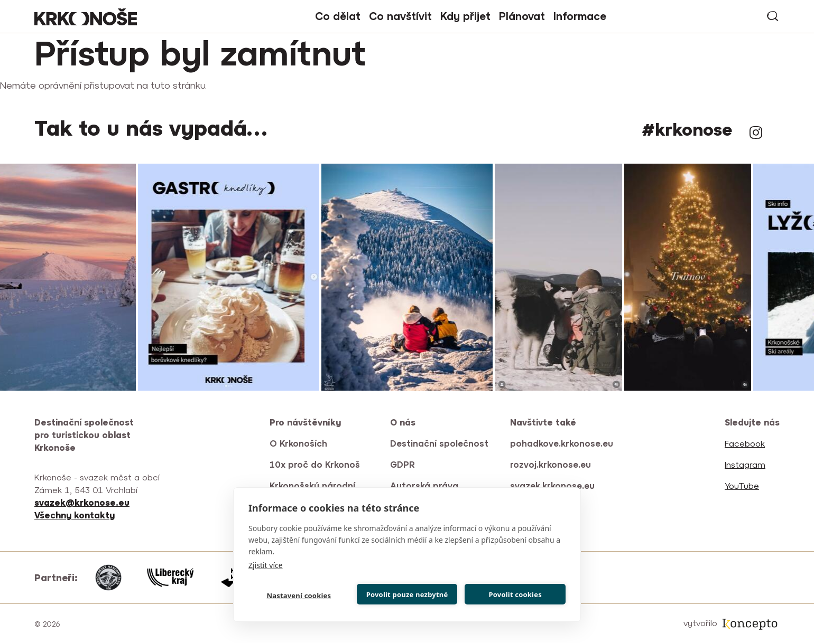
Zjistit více (265, 565)
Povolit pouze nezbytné (407, 594)
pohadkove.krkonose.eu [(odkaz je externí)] (562, 443)
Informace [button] (579, 16)
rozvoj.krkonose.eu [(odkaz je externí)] (551, 464)
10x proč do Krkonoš (315, 464)
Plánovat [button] (522, 16)
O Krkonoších (298, 443)
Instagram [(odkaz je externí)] (756, 132)
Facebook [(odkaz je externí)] (745, 443)
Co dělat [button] (337, 16)
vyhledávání (773, 16)
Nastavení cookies (298, 595)
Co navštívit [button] (400, 16)
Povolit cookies (514, 594)
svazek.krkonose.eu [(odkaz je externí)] (553, 485)
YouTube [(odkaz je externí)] (743, 485)
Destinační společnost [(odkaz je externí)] (440, 443)
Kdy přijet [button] (465, 16)
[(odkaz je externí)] (75, 515)
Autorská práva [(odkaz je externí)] (425, 485)
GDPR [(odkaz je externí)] (403, 464)
